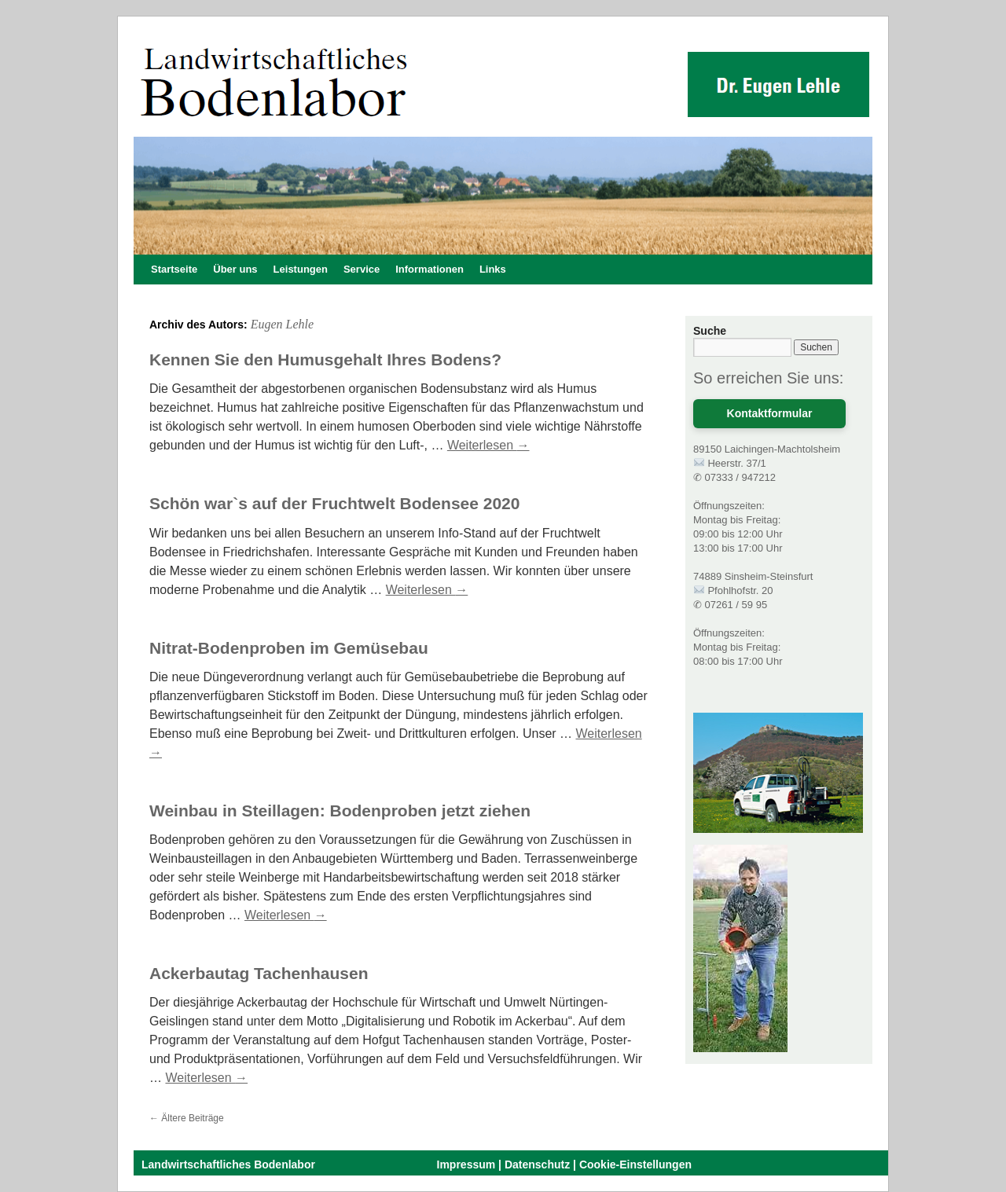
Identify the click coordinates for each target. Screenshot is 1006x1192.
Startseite (174, 269)
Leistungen (301, 269)
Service (361, 269)
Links (492, 269)
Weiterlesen (488, 445)
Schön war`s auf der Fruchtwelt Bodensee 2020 (334, 503)
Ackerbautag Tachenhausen (259, 973)
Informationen (429, 269)
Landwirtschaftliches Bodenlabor (228, 1164)
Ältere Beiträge (186, 1118)
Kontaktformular (770, 413)
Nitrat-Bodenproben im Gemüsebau (288, 648)
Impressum (466, 1164)
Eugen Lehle (282, 324)
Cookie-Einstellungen (635, 1164)
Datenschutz (537, 1164)
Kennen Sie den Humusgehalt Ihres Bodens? (325, 359)
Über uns (235, 269)
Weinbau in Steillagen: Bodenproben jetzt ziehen (340, 810)
